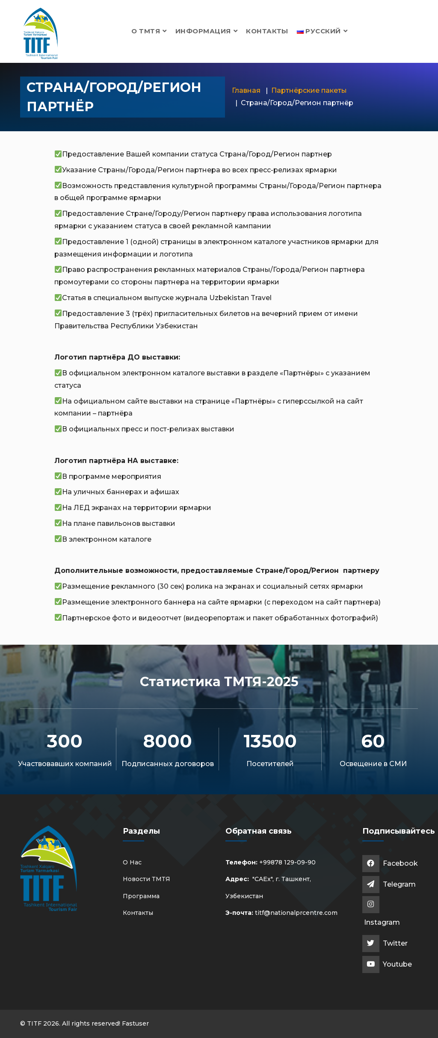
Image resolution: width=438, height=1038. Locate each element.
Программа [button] (141, 896)
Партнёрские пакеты (309, 90)
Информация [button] (206, 31)
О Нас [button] (132, 862)
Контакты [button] (267, 31)
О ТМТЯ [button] (149, 31)
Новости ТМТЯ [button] (146, 879)
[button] (322, 31)
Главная (246, 90)
